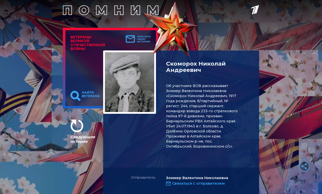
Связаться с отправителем (198, 183)
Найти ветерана (91, 94)
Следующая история (82, 139)
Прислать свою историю (144, 39)
